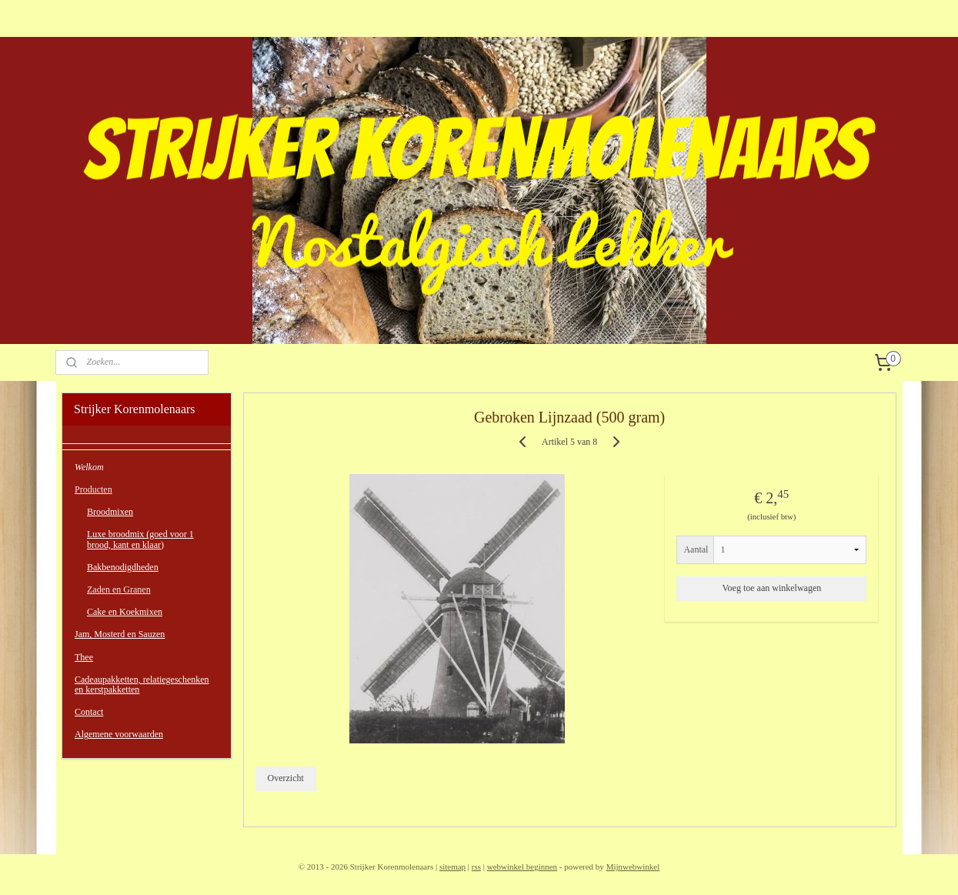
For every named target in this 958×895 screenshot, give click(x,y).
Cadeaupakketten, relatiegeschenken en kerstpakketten (142, 684)
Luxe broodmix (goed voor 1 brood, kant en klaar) (140, 539)
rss (476, 866)
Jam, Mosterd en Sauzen (120, 634)
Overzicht (286, 778)
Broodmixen (110, 511)
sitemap (452, 866)
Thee (84, 657)
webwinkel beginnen (522, 866)
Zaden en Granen (119, 589)
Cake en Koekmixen (124, 611)
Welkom (89, 467)
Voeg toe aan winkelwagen (772, 588)
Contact (89, 711)
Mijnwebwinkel (633, 866)
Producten (93, 489)
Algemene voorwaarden (119, 734)
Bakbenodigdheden (123, 567)
